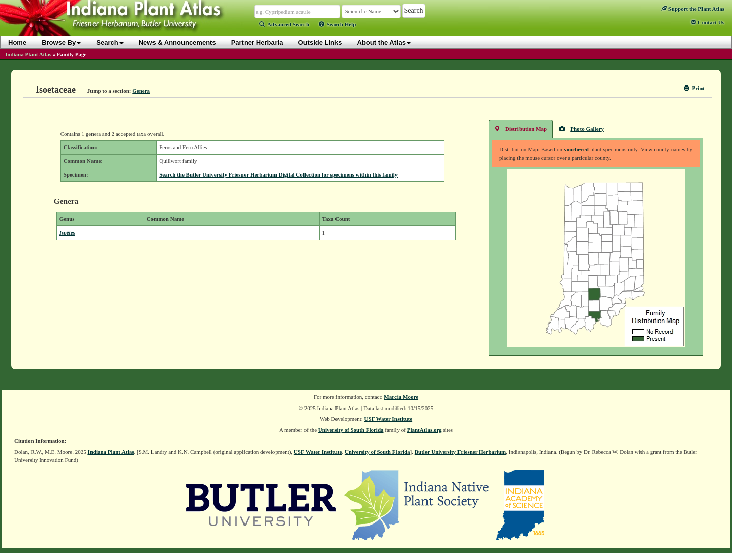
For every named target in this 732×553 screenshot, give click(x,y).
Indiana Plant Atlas (28, 54)
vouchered (576, 149)
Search (109, 42)
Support (692, 9)
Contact (707, 22)
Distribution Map (520, 128)
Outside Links (320, 42)
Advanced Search (284, 24)
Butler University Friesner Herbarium (460, 452)
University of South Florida (351, 430)
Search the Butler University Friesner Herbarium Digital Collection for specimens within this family (278, 174)
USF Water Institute (388, 419)
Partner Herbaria (257, 42)
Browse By (61, 42)
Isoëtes (67, 232)
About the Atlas (384, 42)
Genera (141, 91)
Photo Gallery (581, 128)
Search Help (337, 24)
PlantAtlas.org (424, 430)
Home (17, 42)
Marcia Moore (401, 397)
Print (694, 88)
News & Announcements (177, 42)
